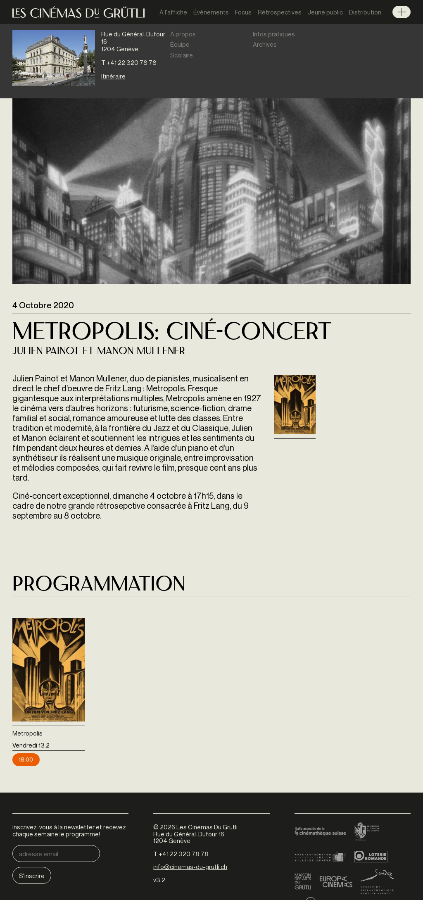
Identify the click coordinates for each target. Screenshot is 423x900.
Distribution (365, 12)
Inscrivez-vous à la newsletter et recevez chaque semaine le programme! (69, 830)
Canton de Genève (366, 831)
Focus (243, 12)
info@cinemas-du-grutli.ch (190, 866)
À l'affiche (173, 12)
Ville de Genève (320, 856)
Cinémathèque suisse (320, 831)
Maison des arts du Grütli (303, 881)
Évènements (211, 12)
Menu (401, 12)
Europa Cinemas (335, 881)
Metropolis (27, 733)
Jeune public (325, 12)
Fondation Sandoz (377, 881)
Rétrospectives (280, 12)
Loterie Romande (370, 856)
